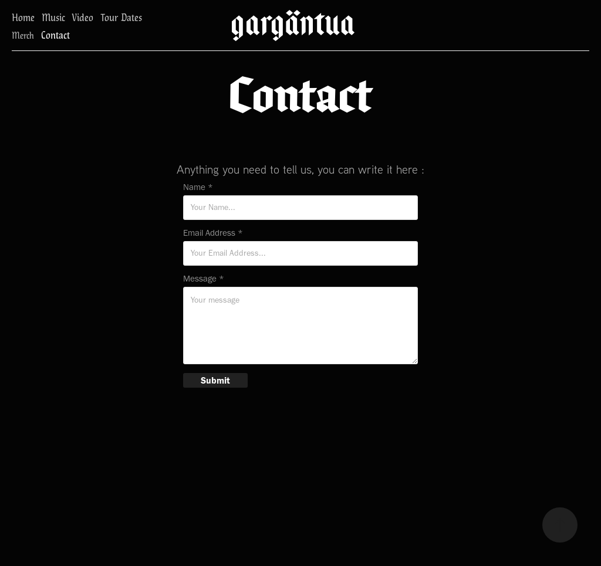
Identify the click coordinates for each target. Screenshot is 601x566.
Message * (203, 278)
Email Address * (213, 233)
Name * (198, 187)
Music (53, 16)
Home (23, 16)
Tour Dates (121, 16)
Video (82, 16)
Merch (23, 34)
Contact (55, 34)
